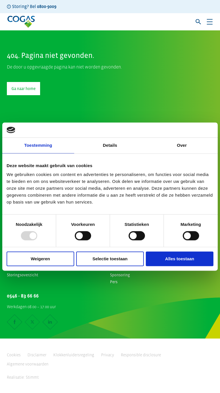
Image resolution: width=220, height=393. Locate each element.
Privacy (107, 355)
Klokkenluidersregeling (73, 355)
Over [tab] (182, 145)
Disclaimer (37, 355)
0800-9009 (46, 6)
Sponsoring (120, 275)
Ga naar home (23, 88)
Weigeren (40, 258)
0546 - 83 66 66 (23, 296)
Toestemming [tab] (38, 145)
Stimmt (32, 377)
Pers (113, 281)
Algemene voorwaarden (27, 364)
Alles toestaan (179, 258)
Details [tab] (110, 145)
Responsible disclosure (141, 355)
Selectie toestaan (110, 258)
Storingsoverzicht (22, 275)
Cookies (14, 355)
